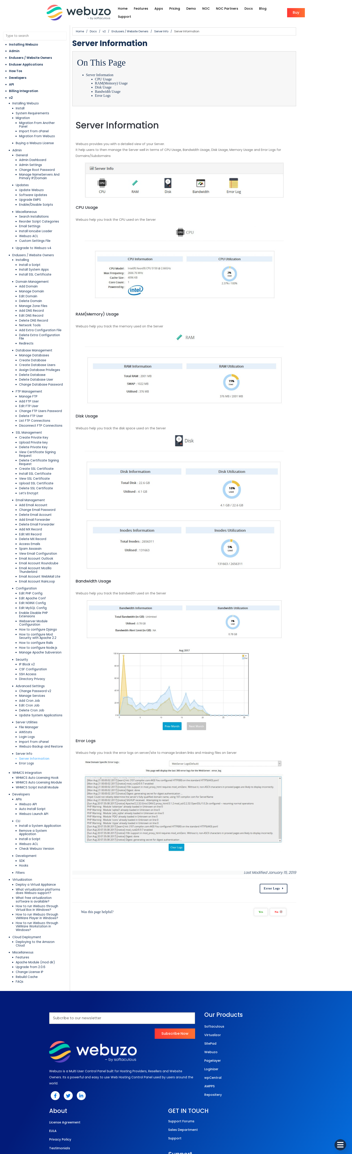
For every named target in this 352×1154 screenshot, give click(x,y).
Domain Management (32, 274)
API (11, 80)
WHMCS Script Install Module (37, 758)
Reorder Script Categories (39, 214)
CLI (18, 792)
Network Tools (30, 317)
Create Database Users (37, 354)
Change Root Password (37, 162)
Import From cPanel (34, 123)
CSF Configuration (33, 640)
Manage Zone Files (33, 298)
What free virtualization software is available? (43, 867)
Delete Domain (30, 293)
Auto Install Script (32, 780)
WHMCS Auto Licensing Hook (37, 749)
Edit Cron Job (29, 677)
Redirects (26, 332)
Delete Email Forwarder (37, 506)
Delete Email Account (35, 496)
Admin (14, 47)
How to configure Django (38, 600)
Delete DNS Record (33, 313)
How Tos (15, 67)
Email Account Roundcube (38, 545)
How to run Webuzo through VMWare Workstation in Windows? (44, 892)
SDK (22, 828)
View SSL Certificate (34, 460)
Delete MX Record (32, 521)
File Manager (28, 698)
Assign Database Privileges (39, 358)
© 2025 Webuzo (175, 1131)
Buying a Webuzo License (35, 135)
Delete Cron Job (31, 681)
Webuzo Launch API (33, 785)
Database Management (34, 339)
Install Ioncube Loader (35, 223)
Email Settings (29, 218)
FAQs (19, 942)
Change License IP (29, 932)
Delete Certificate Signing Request (45, 446)
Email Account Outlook (36, 540)
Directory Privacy (32, 650)
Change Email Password (37, 492)
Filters (20, 840)
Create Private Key (33, 426)
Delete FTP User (31, 404)
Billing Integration (23, 87)
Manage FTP (28, 385)
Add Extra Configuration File (40, 322)
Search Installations (34, 209)
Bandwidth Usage (128, 87)
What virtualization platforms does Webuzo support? (49, 859)
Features (22, 918)
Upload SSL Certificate (36, 465)
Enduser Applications (26, 60)
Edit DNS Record (31, 308)
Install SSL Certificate (35, 267)
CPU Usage (124, 75)
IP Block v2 (27, 635)
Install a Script (29, 257)
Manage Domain (31, 283)
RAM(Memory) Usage (132, 79)
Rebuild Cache (27, 937)
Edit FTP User (28, 395)
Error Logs (26, 735)
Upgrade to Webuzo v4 (33, 240)
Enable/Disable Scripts (36, 197)
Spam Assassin (30, 530)
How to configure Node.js (38, 619)
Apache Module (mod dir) (35, 923)
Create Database (32, 349)
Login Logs (27, 708)
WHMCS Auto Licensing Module (39, 753)
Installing (22, 252)
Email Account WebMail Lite (39, 555)
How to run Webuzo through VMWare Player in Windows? (49, 884)
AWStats (25, 703)
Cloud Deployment (26, 901)
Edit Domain (28, 288)
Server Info (24, 725)
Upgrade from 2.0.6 (30, 928)
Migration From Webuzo (37, 128)
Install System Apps (34, 262)
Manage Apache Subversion (40, 623)
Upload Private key (33, 431)
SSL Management (29, 421)
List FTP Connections (34, 409)
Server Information (34, 730)
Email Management (30, 482)
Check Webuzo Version (36, 816)
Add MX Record (30, 511)
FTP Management (29, 380)
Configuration (26, 567)
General (22, 147)
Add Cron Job (29, 672)
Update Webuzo (31, 182)
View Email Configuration (38, 535)
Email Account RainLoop (37, 559)
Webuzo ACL (28, 228)
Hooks (23, 833)
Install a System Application (40, 797)
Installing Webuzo (23, 40)
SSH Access (27, 645)
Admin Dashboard (32, 152)
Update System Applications (40, 686)
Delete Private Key (33, 436)
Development (26, 823)
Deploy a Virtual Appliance (36, 852)
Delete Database (32, 363)
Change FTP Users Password (40, 399)
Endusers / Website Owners (30, 53)
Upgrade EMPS (30, 192)
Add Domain (28, 278)
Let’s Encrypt (28, 475)
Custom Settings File (35, 233)
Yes (314, 992)
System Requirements (32, 109)
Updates (22, 177)
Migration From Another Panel (41, 119)
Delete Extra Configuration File (42, 327)
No (332, 992)
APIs (19, 770)
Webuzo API (28, 775)
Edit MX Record (30, 516)
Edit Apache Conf (32, 576)
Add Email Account (33, 487)
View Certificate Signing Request (44, 441)
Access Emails (29, 525)
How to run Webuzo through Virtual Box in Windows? (47, 876)
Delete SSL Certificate (36, 470)
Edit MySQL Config (33, 586)
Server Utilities (26, 693)
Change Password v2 (35, 662)
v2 (11, 93)
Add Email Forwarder (34, 501)
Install (20, 104)
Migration (23, 114)
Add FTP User (29, 390)
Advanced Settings (30, 657)
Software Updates (33, 187)
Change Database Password (41, 373)
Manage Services (32, 667)
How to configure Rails (36, 614)
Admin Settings (30, 157)
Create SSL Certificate (36, 450)
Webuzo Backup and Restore (41, 718)
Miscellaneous (26, 204)
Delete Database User (36, 368)
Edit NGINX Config (32, 581)
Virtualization (22, 847)
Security (22, 631)
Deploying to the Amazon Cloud (40, 906)
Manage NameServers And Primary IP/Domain (45, 168)
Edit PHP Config (30, 571)
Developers (17, 73)
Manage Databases (34, 344)
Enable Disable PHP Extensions (42, 591)
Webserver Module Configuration (44, 596)
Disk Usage (124, 83)
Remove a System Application (42, 802)
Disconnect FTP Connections (40, 414)
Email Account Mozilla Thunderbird (44, 550)
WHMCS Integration (27, 744)
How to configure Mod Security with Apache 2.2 (46, 607)
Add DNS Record (31, 303)
